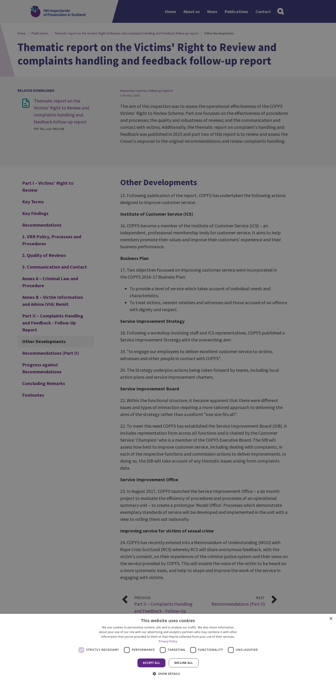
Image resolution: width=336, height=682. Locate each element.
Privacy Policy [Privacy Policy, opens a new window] (168, 641)
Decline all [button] (183, 663)
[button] (168, 673)
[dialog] (168, 648)
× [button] (330, 619)
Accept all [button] (151, 663)
